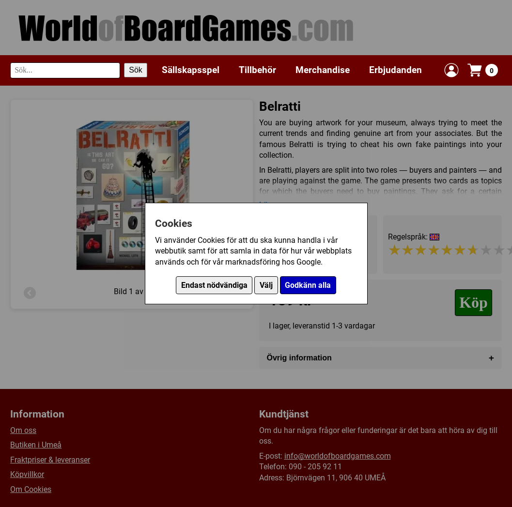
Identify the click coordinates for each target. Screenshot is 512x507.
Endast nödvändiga (214, 285)
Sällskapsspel (190, 69)
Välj (266, 285)
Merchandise (322, 69)
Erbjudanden (395, 69)
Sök (135, 70)
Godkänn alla (308, 285)
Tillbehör (257, 69)
